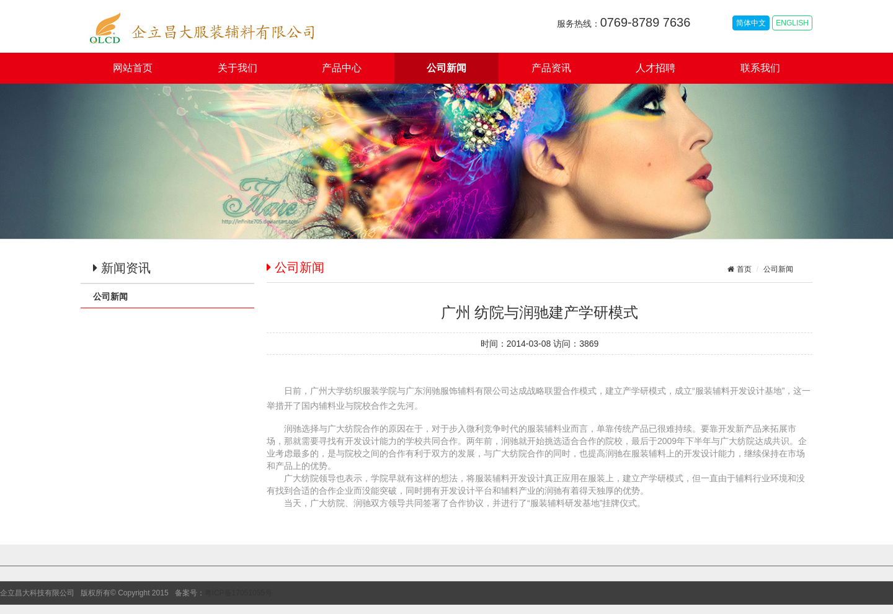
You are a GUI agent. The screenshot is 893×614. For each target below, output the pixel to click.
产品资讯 (551, 68)
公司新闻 (446, 68)
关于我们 (237, 68)
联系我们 (760, 68)
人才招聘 (655, 68)
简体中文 (751, 23)
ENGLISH (792, 23)
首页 (742, 269)
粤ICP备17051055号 (238, 593)
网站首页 (133, 68)
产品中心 (342, 68)
